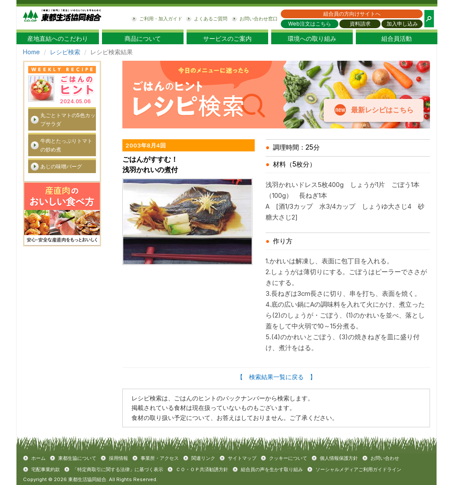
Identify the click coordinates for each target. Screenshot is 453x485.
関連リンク (203, 458)
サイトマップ (242, 458)
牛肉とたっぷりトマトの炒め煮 (66, 145)
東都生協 (62, 18)
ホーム (38, 458)
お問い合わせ (385, 458)
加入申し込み (402, 23)
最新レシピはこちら (382, 109)
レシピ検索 (65, 52)
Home (31, 52)
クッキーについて (288, 458)
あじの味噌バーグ (61, 166)
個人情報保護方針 (339, 458)
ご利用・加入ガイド (160, 19)
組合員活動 (396, 38)
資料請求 (360, 23)
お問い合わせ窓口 (259, 19)
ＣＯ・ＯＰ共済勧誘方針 (202, 469)
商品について (143, 38)
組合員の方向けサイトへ (352, 13)
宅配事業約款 (45, 469)
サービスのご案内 (227, 38)
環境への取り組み (312, 38)
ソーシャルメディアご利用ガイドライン (358, 469)
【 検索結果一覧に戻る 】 (276, 376)
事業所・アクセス (160, 458)
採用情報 (118, 458)
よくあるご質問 (210, 19)
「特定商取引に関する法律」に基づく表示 (117, 469)
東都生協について (77, 458)
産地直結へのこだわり (57, 38)
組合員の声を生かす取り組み (272, 469)
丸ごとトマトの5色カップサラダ (67, 119)
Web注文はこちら (309, 23)
